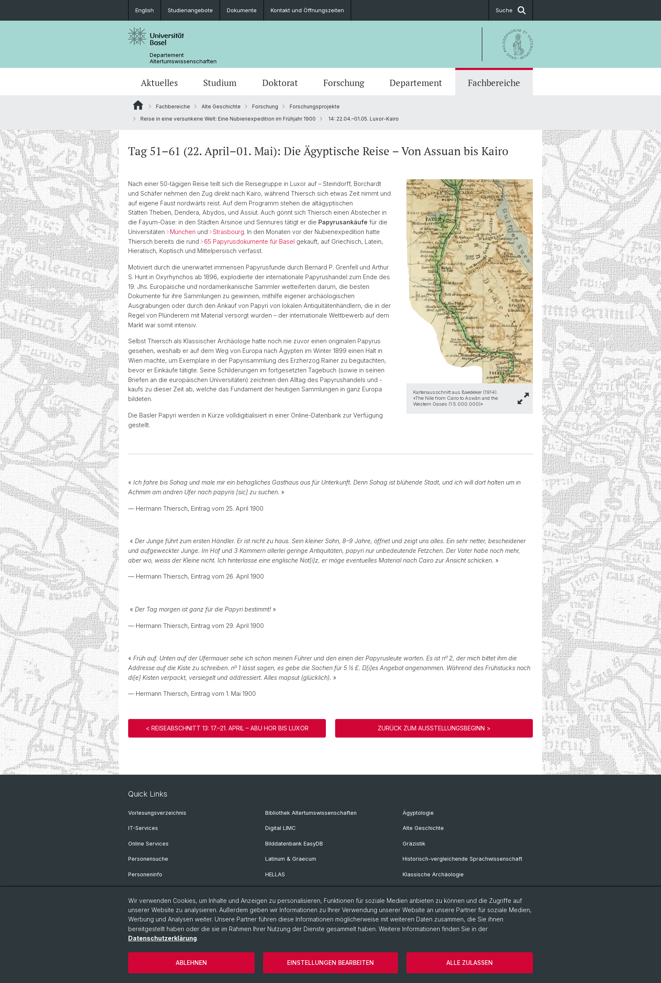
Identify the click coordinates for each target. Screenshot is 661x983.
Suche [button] (511, 10)
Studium (219, 83)
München (183, 231)
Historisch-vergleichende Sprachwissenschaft (462, 859)
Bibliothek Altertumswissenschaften (311, 813)
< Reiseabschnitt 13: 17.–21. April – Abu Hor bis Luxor (227, 728)
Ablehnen (191, 962)
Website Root (138, 105)
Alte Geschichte (221, 106)
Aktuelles (159, 83)
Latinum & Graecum (290, 859)
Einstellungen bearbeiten (330, 962)
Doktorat (280, 83)
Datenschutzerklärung (162, 938)
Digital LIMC (280, 828)
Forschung (343, 83)
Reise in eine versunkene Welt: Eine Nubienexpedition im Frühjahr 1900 (228, 119)
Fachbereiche (494, 83)
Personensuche (148, 859)
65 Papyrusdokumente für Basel (249, 241)
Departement (416, 83)
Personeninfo (145, 874)
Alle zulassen (469, 962)
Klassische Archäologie (433, 874)
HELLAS (275, 874)
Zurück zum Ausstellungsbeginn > (434, 728)
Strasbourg (228, 231)
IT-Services (143, 828)
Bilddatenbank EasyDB (294, 843)
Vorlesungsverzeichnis (157, 813)
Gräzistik (414, 843)
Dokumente (242, 10)
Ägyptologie (418, 813)
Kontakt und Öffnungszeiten (307, 10)
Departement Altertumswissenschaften (183, 58)
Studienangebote (190, 10)
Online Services (148, 843)
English (144, 10)
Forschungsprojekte (315, 106)
